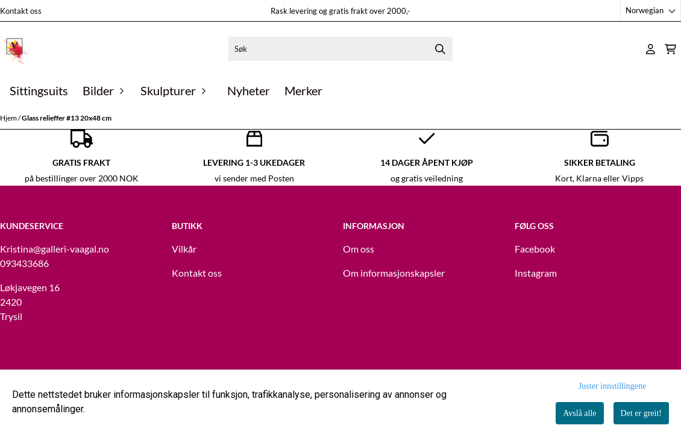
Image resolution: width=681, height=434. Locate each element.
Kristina (16, 248)
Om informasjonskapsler (394, 272)
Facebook (535, 248)
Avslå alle (579, 413)
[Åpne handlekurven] (670, 49)
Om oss (358, 248)
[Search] (440, 49)
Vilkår (184, 248)
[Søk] (340, 49)
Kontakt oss (21, 11)
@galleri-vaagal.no (71, 248)
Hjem (9, 117)
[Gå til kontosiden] (650, 49)
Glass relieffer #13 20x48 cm (66, 117)
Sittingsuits (39, 90)
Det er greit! (641, 413)
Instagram (536, 272)
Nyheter (248, 90)
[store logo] (15, 49)
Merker (303, 90)
